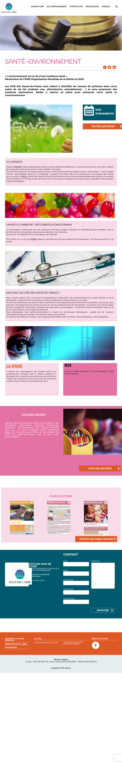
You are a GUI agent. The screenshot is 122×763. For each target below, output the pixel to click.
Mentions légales (61, 659)
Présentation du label (16, 644)
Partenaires (11, 647)
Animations (37, 6)
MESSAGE (95, 561)
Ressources (92, 6)
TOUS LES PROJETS (100, 468)
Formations (76, 6)
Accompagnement (57, 6)
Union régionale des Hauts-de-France (73, 643)
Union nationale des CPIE (46, 643)
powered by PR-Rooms (61, 668)
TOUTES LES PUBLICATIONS (96, 539)
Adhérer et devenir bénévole (14, 639)
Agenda (105, 6)
